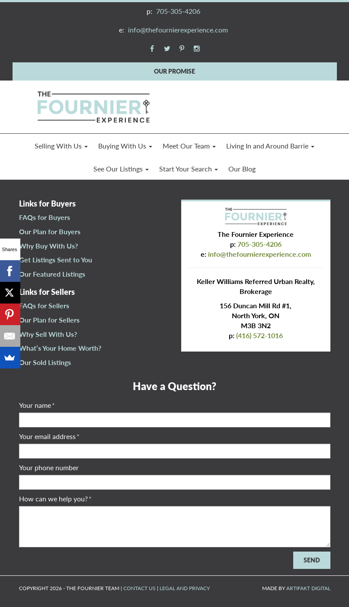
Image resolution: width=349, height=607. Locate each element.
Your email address (49, 436)
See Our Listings (121, 169)
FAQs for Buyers (44, 217)
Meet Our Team (189, 146)
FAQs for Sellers (44, 305)
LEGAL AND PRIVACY (185, 588)
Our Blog (242, 169)
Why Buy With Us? (48, 246)
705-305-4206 (178, 11)
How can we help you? (55, 498)
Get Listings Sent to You (55, 259)
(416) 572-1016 (259, 335)
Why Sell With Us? (48, 334)
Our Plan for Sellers (49, 320)
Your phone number (49, 467)
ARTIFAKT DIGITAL (308, 588)
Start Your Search (188, 169)
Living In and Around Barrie (270, 146)
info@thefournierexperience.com (178, 30)
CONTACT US (139, 588)
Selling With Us (61, 146)
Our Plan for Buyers (49, 231)
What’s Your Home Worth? (60, 348)
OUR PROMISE (174, 71)
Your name (37, 405)
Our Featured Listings (52, 274)
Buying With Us (125, 146)
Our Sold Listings (45, 362)
